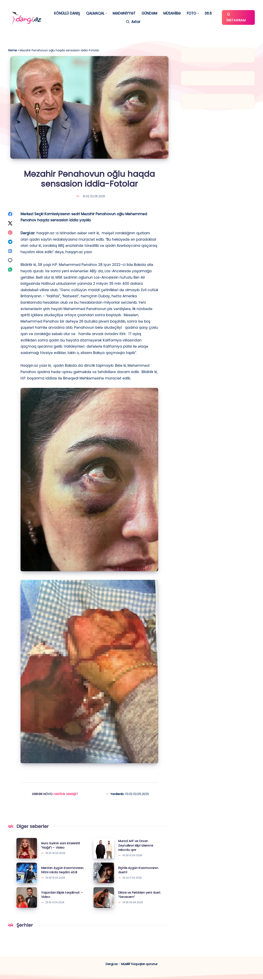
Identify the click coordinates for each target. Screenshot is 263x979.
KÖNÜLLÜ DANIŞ (67, 13)
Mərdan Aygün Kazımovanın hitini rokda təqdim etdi (62, 870)
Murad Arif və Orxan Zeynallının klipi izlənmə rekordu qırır (135, 845)
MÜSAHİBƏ (172, 13)
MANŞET (72, 794)
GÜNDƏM (149, 13)
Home (12, 50)
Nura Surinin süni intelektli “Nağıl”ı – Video (60, 845)
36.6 (208, 13)
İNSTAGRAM (236, 17)
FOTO (191, 13)
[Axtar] (133, 22)
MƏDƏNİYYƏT (124, 13)
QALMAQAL (95, 13)
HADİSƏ (59, 794)
